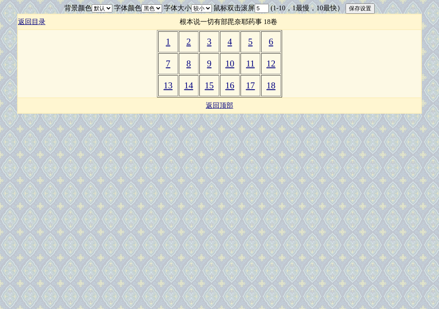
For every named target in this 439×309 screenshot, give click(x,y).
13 (168, 85)
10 (230, 63)
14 (188, 85)
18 (271, 85)
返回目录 (31, 21)
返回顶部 (219, 105)
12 (271, 63)
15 (209, 85)
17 (250, 85)
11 (250, 63)
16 (230, 85)
